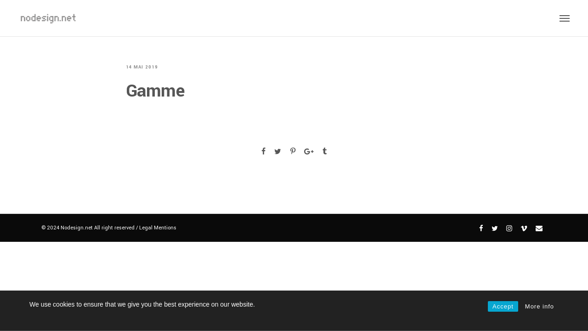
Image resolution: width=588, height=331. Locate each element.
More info (539, 306)
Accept (503, 306)
